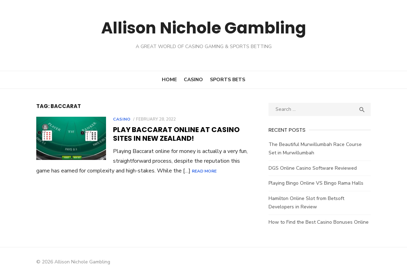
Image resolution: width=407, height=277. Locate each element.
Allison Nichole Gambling (203, 27)
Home (169, 79)
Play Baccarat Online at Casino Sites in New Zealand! (173, 134)
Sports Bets (227, 79)
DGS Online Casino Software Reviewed (314, 168)
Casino (193, 79)
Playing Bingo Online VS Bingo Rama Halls (317, 183)
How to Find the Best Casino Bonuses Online (320, 222)
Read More (185, 171)
